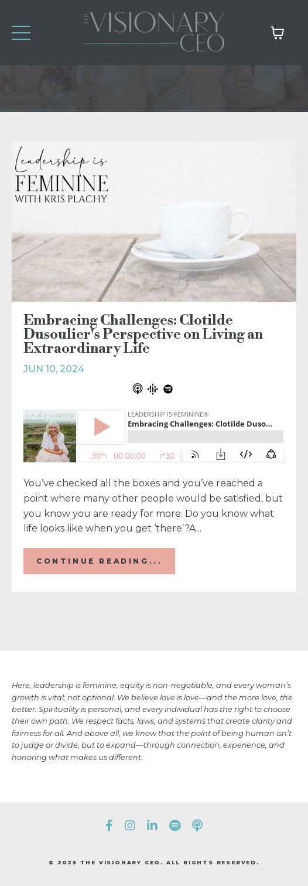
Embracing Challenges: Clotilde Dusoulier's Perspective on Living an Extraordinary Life (143, 334)
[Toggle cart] (277, 32)
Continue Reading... (99, 561)
